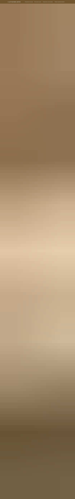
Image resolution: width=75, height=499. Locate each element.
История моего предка (29, 1)
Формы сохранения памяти (59, 1)
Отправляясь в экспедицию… (48, 1)
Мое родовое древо (37, 1)
